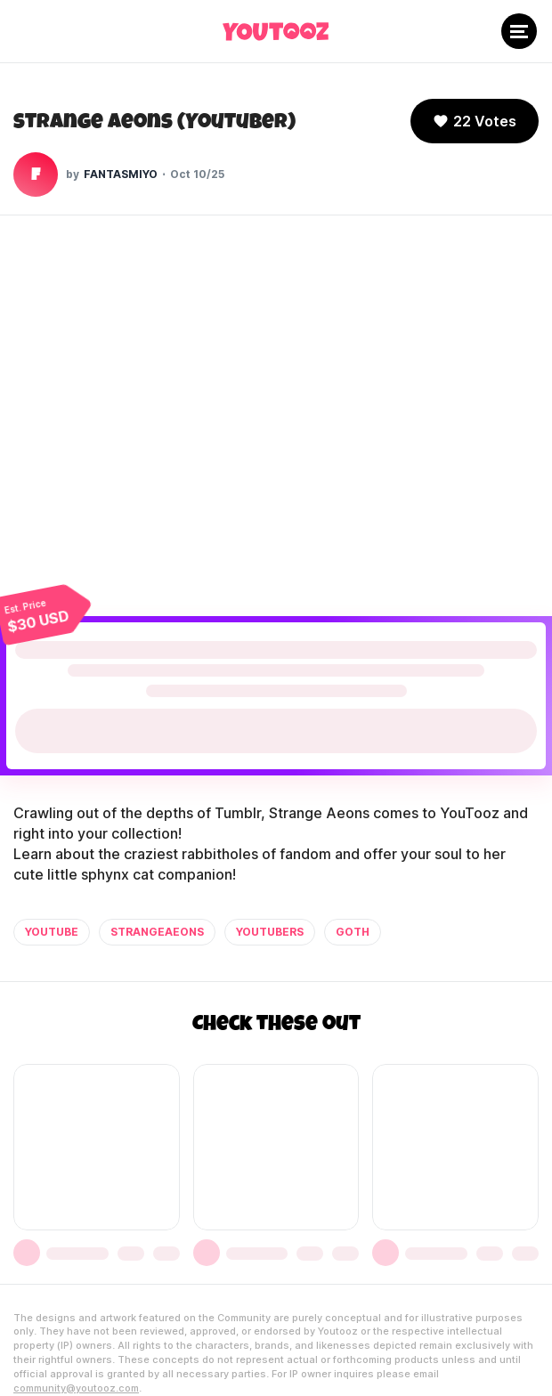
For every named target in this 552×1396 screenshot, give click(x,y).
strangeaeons (157, 931)
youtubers (270, 931)
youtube (51, 931)
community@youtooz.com (76, 1388)
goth (352, 931)
